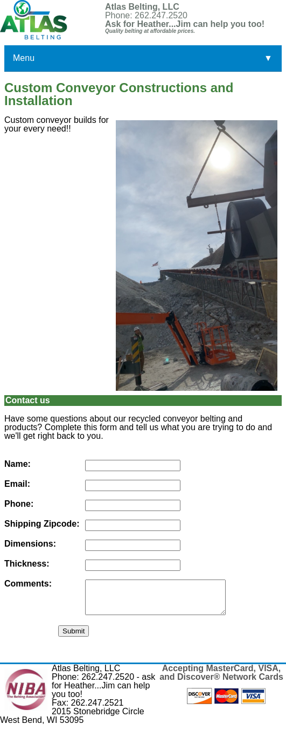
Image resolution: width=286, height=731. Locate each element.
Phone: (18, 504)
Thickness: (27, 564)
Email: (17, 484)
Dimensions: (30, 544)
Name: (17, 464)
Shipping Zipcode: (42, 524)
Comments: (28, 584)
